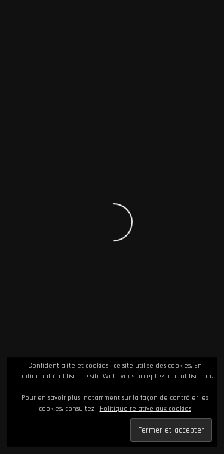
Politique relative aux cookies (145, 408)
